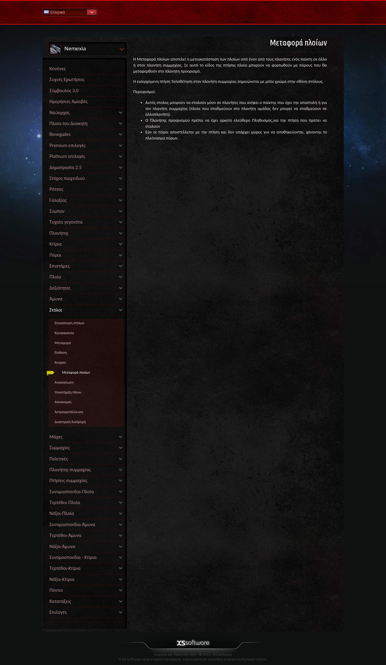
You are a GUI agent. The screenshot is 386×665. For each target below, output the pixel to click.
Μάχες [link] (55, 437)
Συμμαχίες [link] (59, 447)
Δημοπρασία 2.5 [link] (65, 167)
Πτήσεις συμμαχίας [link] (68, 480)
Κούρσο (60, 362)
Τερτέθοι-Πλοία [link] (64, 502)
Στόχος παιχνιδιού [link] (67, 178)
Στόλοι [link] (55, 310)
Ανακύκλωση (64, 382)
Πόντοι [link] (56, 590)
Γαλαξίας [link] (58, 200)
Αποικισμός (63, 402)
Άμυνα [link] (55, 299)
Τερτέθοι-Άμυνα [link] (65, 535)
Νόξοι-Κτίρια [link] (61, 579)
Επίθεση (61, 352)
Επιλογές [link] (58, 612)
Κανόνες (57, 68)
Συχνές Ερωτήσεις (66, 79)
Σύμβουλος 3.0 (63, 90)
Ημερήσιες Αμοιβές (68, 101)
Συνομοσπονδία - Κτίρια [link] (72, 557)
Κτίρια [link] (55, 244)
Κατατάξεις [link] (60, 601)
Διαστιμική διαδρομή (70, 422)
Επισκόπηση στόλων (69, 323)
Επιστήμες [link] (59, 266)
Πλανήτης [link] (58, 233)
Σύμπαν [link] (57, 211)
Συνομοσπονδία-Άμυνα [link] (72, 524)
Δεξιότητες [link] (60, 288)
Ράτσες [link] (56, 189)
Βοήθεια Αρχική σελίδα (193, 11)
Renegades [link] (60, 134)
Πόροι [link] (55, 255)
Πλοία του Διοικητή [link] (68, 123)
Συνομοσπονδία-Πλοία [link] (71, 491)
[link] (86, 620)
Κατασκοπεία (64, 333)
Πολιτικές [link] (58, 459)
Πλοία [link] (55, 277)
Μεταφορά (63, 343)
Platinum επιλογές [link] (67, 156)
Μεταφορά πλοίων (76, 372)
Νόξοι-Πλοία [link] (61, 513)
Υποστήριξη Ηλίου (68, 392)
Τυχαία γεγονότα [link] (66, 222)
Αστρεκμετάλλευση (69, 412)
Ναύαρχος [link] (59, 112)
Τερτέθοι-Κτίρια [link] (65, 568)
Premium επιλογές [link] (67, 145)
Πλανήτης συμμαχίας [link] (70, 469)
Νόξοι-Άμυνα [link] (62, 546)
